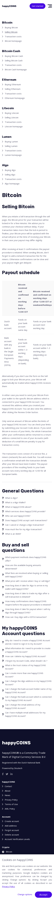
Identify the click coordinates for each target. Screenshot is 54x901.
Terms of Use (11, 804)
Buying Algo (10, 170)
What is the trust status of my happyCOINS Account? (25, 667)
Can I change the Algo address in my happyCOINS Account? (28, 683)
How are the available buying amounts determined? (23, 567)
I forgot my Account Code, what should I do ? (26, 660)
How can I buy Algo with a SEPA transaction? (26, 617)
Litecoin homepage (14, 126)
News (7, 795)
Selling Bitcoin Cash (13, 60)
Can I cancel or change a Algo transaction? (24, 524)
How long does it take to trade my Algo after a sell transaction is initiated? (27, 595)
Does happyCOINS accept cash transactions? (26, 520)
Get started (37, 6)
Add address (11, 825)
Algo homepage (12, 183)
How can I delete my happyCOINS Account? (25, 656)
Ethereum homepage (15, 98)
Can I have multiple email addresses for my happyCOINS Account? (25, 714)
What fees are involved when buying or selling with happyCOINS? (26, 575)
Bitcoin (7, 851)
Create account (12, 821)
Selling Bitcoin (11, 32)
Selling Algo (10, 174)
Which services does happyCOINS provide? (25, 511)
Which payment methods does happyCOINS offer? (25, 559)
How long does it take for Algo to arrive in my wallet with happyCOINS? (26, 587)
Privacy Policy (11, 799)
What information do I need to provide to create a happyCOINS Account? (27, 650)
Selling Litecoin (11, 117)
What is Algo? (11, 498)
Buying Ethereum (13, 84)
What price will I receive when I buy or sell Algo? (27, 581)
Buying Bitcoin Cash (14, 56)
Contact (8, 786)
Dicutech (18, 768)
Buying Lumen (11, 141)
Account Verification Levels (17, 839)
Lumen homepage (13, 155)
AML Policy (10, 808)
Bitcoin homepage (13, 41)
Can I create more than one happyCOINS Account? (24, 675)
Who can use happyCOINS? (17, 515)
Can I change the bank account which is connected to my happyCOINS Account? (28, 698)
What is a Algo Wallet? (15, 502)
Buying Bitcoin (11, 27)
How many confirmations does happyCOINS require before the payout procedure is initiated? (28, 603)
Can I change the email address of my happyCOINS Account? (22, 706)
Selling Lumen (11, 146)
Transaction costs (13, 36)
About (7, 790)
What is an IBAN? (13, 533)
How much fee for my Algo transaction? (23, 529)
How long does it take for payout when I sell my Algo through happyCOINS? (27, 611)
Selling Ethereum (12, 89)
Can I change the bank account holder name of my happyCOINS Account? (28, 691)
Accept (43, 894)
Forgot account (12, 830)
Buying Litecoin (12, 113)
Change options (25, 894)
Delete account (12, 834)
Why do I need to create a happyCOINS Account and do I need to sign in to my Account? (27, 642)
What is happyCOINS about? (18, 506)
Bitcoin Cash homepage (16, 69)
